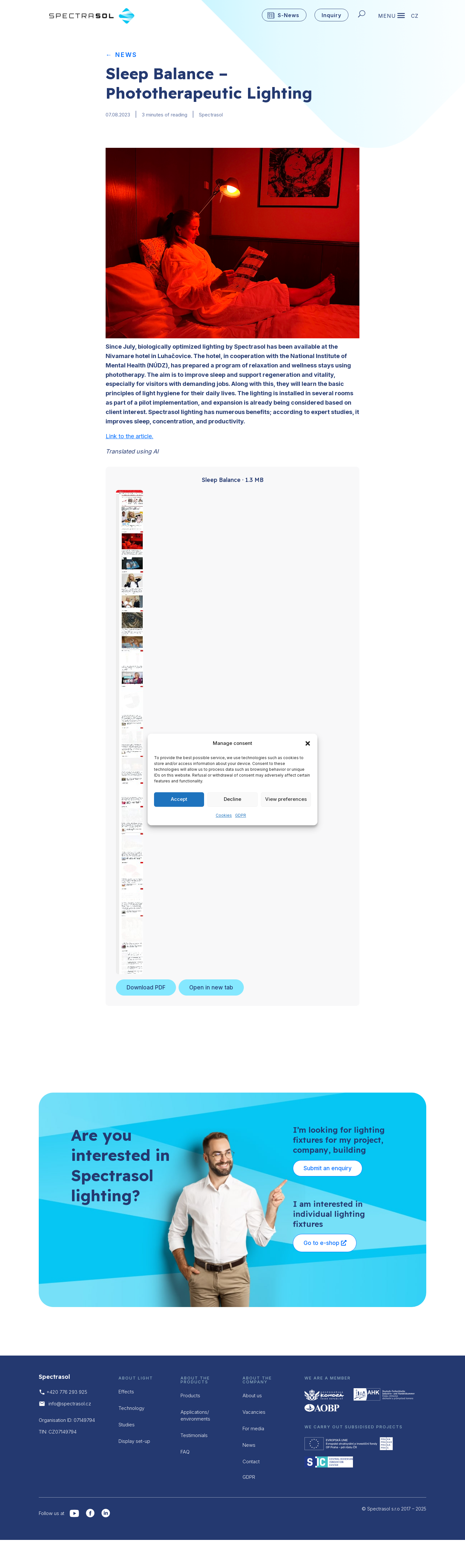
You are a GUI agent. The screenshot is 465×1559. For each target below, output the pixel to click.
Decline (232, 799)
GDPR (240, 815)
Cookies (224, 815)
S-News (288, 15)
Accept (179, 799)
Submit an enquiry (328, 1168)
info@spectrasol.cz (69, 1404)
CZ (414, 16)
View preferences (286, 799)
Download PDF (146, 987)
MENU (387, 16)
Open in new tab (211, 987)
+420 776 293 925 (66, 1392)
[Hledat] (363, 15)
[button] (308, 743)
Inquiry (331, 15)
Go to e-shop (321, 1243)
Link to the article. (129, 436)
